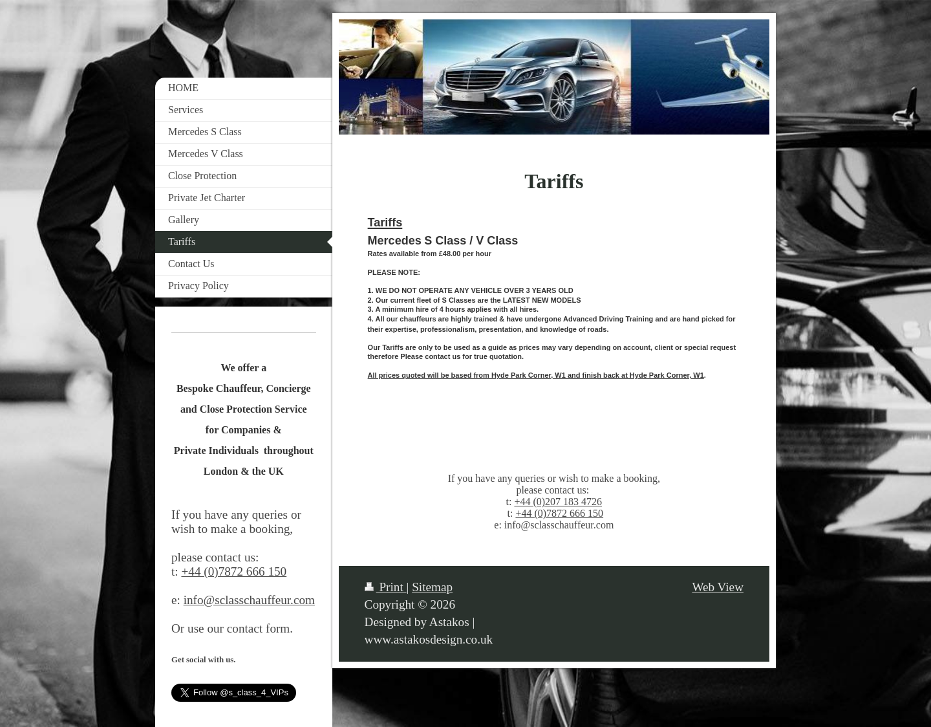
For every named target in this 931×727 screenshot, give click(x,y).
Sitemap (432, 587)
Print (386, 587)
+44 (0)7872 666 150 (559, 513)
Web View (718, 587)
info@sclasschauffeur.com (249, 600)
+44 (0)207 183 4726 (558, 501)
